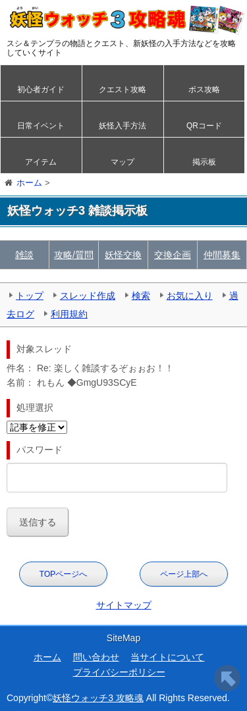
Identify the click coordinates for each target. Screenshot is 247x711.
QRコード (204, 125)
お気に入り (190, 295)
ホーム (47, 657)
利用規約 (69, 314)
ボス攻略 (204, 89)
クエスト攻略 (122, 89)
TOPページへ (63, 574)
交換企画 (172, 255)
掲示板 (204, 162)
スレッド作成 (87, 295)
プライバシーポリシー (119, 672)
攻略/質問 (74, 255)
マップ (122, 162)
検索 (141, 295)
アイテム (41, 162)
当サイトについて (167, 657)
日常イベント (41, 125)
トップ (29, 295)
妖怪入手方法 (122, 125)
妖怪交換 (123, 255)
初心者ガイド (41, 89)
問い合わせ (96, 657)
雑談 (24, 255)
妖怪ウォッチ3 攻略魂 (98, 698)
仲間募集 (222, 255)
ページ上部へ (183, 574)
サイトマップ (123, 605)
